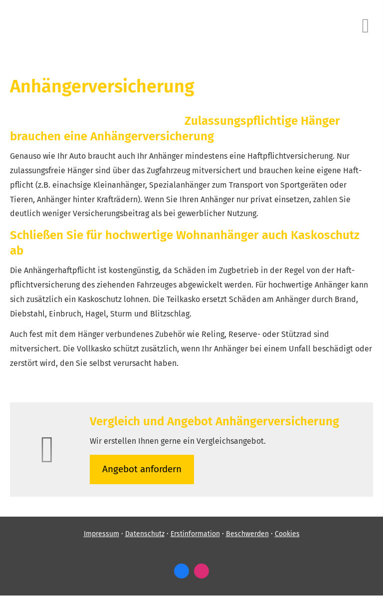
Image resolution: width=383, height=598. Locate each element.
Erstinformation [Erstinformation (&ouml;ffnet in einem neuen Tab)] (195, 534)
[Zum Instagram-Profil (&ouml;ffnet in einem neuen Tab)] (201, 571)
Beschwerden (247, 534)
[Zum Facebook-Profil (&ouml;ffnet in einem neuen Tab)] (181, 571)
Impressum (101, 534)
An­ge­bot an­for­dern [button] (142, 469)
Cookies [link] (287, 534)
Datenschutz (145, 534)
